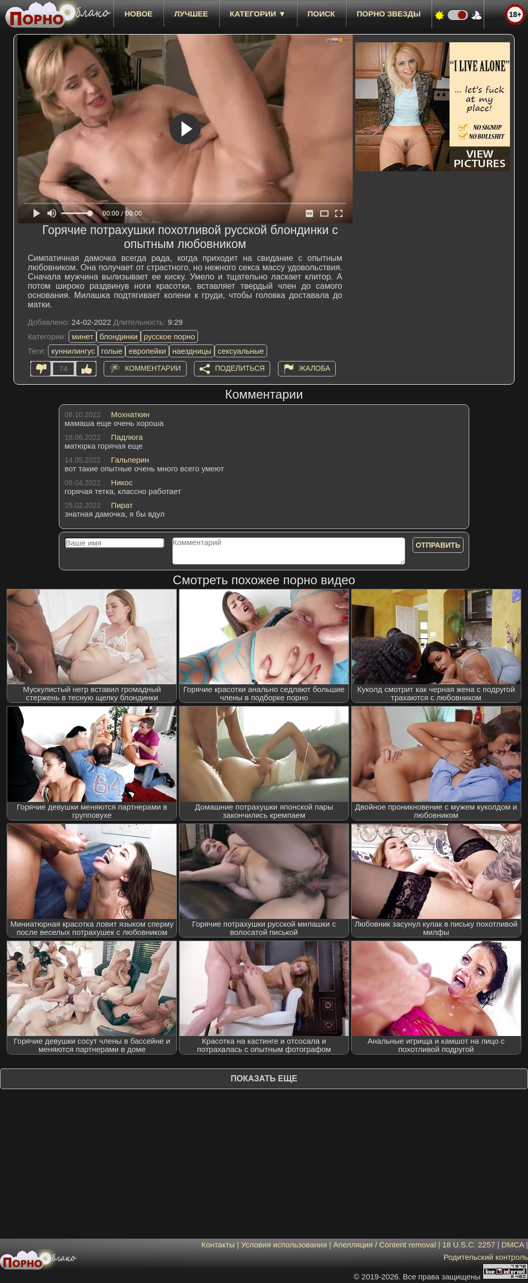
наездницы (191, 351)
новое (138, 13)
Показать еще (263, 1078)
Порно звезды (389, 13)
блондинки (119, 336)
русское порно (169, 336)
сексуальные (241, 351)
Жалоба (315, 368)
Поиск (321, 13)
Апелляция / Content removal (384, 1244)
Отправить (438, 545)
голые (111, 351)
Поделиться (240, 368)
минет (82, 336)
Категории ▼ (258, 13)
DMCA (513, 1244)
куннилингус (73, 351)
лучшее (191, 13)
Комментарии (153, 368)
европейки (147, 351)
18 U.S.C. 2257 (469, 1244)
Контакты (218, 1244)
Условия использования (284, 1244)
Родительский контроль (485, 1257)
